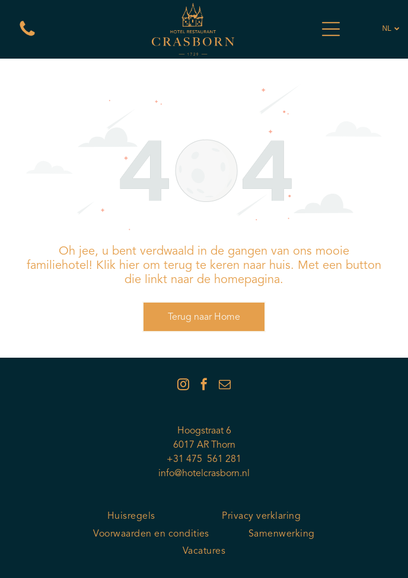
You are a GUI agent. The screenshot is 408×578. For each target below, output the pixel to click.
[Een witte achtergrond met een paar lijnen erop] (27, 36)
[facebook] (204, 385)
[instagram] (183, 385)
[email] (225, 385)
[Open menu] (331, 29)
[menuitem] (131, 516)
